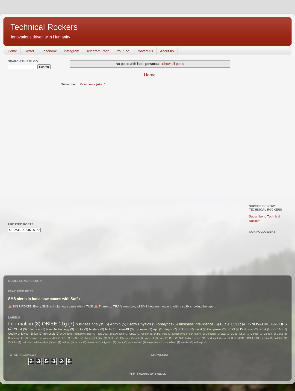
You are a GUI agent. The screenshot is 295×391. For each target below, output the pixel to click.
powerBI (123, 329)
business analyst (89, 324)
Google (33, 338)
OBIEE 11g (54, 324)
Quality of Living (18, 333)
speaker (185, 342)
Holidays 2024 (49, 338)
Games (255, 333)
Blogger (159, 373)
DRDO (231, 329)
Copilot (145, 333)
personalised (135, 342)
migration (107, 342)
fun (36, 333)
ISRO (77, 338)
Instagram (71, 51)
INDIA (262, 329)
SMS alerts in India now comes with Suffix (44, 299)
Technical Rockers (44, 27)
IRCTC (66, 338)
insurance (92, 342)
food (55, 342)
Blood (198, 329)
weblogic (199, 342)
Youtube (123, 51)
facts (108, 329)
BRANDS (183, 329)
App (155, 329)
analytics (165, 324)
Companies (214, 329)
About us (167, 51)
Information (20, 324)
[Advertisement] (26, 145)
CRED (132, 333)
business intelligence (196, 324)
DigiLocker (246, 329)
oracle (120, 342)
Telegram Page (98, 51)
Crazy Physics (139, 324)
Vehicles (12, 342)
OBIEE (111, 338)
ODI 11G (277, 329)
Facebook (49, 51)
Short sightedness (216, 338)
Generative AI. (16, 338)
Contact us (144, 51)
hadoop (66, 342)
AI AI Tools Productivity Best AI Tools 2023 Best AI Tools (92, 333)
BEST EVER (230, 324)
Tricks (79, 329)
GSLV (242, 333)
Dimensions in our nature (186, 333)
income (78, 342)
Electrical (34, 329)
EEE (223, 333)
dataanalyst (41, 342)
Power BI (149, 338)
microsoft (49, 333)
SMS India (185, 338)
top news (141, 329)
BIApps (167, 329)
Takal (266, 338)
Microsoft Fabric (94, 338)
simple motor (154, 342)
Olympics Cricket (129, 338)
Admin (115, 324)
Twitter (29, 51)
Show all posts (173, 64)
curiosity (26, 342)
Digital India (161, 333)
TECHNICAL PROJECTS (245, 338)
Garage (267, 333)
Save (198, 338)
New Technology (57, 329)
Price (162, 338)
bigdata (94, 329)
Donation (211, 333)
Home (12, 51)
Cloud (18, 329)
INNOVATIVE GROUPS (267, 324)
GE (232, 333)
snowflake (170, 342)
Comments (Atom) (93, 84)
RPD (171, 338)
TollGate (278, 338)
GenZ (280, 333)
